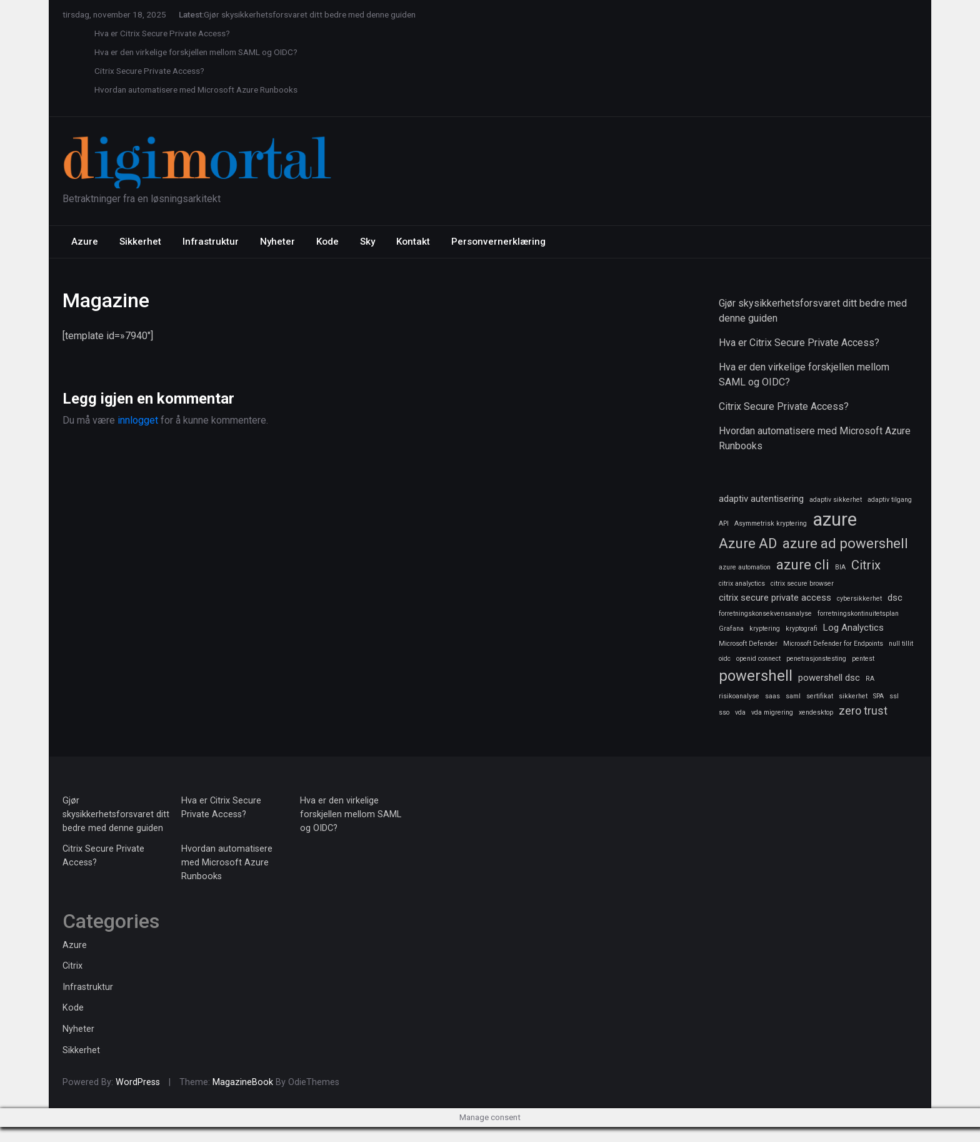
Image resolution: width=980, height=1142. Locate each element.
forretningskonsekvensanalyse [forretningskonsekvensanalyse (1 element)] (765, 613)
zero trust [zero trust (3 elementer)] (863, 710)
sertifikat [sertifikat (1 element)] (819, 696)
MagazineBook (242, 1082)
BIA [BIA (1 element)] (840, 567)
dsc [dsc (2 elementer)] (895, 597)
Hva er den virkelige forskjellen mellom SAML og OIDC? (196, 52)
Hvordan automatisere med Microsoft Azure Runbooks (196, 89)
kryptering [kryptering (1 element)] (764, 629)
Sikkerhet (140, 241)
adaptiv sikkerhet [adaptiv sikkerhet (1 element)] (835, 500)
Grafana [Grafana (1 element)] (731, 629)
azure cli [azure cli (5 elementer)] (802, 564)
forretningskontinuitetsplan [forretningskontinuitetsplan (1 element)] (858, 613)
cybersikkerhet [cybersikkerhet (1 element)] (859, 598)
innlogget (138, 420)
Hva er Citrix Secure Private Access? (162, 33)
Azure (84, 241)
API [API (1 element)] (724, 523)
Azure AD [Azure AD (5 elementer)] (748, 543)
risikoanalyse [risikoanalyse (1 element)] (739, 696)
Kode (327, 241)
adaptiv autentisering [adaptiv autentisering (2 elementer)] (761, 498)
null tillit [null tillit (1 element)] (901, 644)
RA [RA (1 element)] (870, 679)
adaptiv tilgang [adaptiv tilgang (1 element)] (890, 500)
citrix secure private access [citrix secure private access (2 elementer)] (775, 597)
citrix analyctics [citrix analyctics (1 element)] (742, 583)
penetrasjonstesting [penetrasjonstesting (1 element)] (816, 659)
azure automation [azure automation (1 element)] (745, 567)
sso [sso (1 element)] (724, 712)
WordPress (138, 1082)
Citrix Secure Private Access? (149, 71)
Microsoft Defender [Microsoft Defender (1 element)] (748, 644)
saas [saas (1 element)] (772, 696)
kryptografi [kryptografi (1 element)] (802, 629)
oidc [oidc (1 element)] (725, 659)
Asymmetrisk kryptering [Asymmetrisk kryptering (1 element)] (770, 523)
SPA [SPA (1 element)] (878, 696)
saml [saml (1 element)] (793, 696)
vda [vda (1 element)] (740, 712)
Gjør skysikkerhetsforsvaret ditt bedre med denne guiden (310, 14)
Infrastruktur (210, 241)
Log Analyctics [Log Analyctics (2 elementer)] (853, 627)
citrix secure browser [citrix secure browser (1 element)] (802, 583)
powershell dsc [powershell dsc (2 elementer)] (829, 677)
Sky (367, 241)
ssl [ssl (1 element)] (894, 696)
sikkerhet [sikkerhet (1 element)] (853, 696)
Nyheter (277, 241)
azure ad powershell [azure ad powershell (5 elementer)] (845, 543)
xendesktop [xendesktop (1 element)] (816, 712)
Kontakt (413, 241)
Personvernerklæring (498, 241)
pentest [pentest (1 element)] (863, 659)
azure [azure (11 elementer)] (834, 519)
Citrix (72, 966)
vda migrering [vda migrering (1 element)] (772, 712)
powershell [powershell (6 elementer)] (755, 676)
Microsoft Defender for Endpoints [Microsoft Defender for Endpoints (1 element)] (833, 644)
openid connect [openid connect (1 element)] (758, 659)
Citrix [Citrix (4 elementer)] (866, 565)
